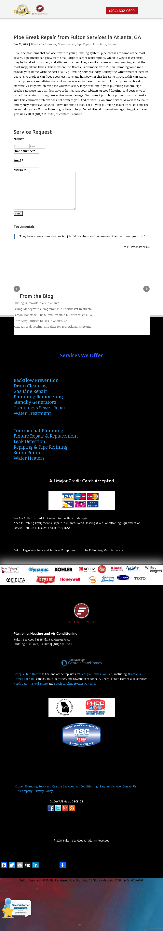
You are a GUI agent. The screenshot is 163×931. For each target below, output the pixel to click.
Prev (17, 289)
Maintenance (66, 44)
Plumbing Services (37, 786)
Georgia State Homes (27, 674)
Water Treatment (32, 413)
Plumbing (99, 44)
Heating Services (63, 786)
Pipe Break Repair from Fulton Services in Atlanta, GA (77, 37)
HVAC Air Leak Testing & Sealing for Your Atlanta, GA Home (52, 326)
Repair (112, 44)
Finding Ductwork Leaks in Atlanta (36, 303)
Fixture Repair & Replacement (46, 435)
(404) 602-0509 (122, 11)
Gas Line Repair (30, 391)
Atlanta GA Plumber (43, 44)
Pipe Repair (84, 44)
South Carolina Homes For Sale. (75, 683)
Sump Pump (27, 452)
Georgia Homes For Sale (96, 674)
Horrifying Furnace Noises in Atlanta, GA (40, 321)
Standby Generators (35, 402)
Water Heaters (29, 458)
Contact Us (129, 786)
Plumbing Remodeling (38, 396)
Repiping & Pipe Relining (41, 446)
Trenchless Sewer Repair (40, 407)
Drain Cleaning (30, 385)
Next (146, 289)
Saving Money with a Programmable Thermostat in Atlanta (53, 309)
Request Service (110, 786)
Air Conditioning (87, 786)
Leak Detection (29, 441)
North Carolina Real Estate (31, 683)
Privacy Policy (43, 791)
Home (19, 786)
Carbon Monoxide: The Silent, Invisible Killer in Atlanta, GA (53, 315)
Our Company (24, 791)
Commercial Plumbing (38, 430)
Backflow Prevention (36, 380)
